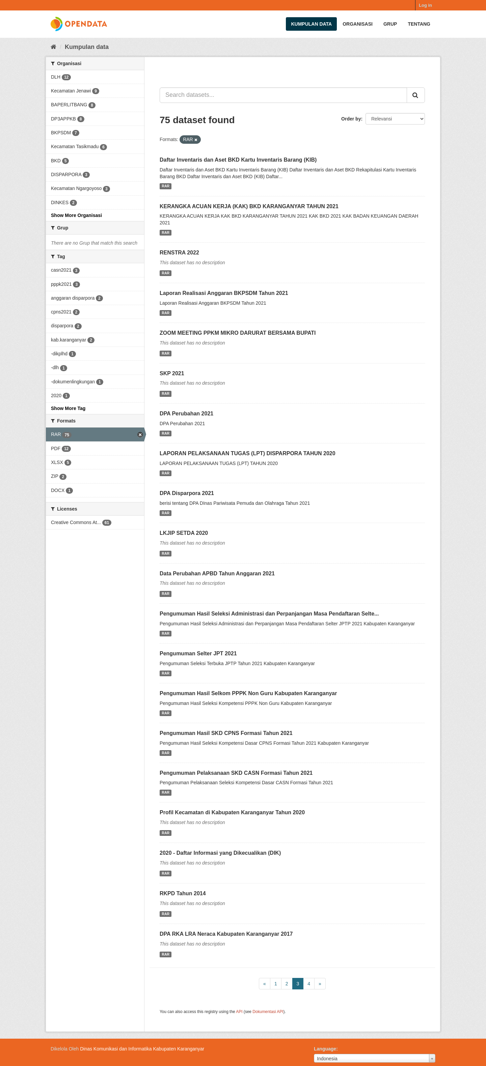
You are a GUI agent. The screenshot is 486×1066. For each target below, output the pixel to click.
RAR (165, 186)
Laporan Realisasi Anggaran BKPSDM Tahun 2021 (224, 293)
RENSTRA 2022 (179, 252)
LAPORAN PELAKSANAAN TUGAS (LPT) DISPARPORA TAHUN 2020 (247, 453)
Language (325, 1048)
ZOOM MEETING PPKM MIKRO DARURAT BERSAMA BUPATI (238, 333)
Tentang (419, 24)
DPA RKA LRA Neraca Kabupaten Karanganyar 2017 (226, 934)
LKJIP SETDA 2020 (184, 533)
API (239, 1011)
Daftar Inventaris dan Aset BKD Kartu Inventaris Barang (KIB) (238, 160)
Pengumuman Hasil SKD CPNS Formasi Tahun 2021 (226, 733)
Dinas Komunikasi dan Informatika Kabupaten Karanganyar (142, 1048)
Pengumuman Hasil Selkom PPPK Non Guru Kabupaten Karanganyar (248, 693)
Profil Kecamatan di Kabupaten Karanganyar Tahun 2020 (232, 812)
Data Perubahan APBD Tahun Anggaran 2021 (217, 573)
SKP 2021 (172, 373)
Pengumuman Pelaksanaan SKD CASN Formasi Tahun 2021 (236, 773)
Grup (390, 24)
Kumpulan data (311, 24)
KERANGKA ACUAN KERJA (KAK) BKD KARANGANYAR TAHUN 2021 (249, 206)
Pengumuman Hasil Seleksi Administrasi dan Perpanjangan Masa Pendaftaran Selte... (269, 614)
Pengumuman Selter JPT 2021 (198, 653)
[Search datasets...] (283, 95)
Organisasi (358, 24)
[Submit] (416, 95)
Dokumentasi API (267, 1011)
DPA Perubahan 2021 (186, 413)
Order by (351, 118)
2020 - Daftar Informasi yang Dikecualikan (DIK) (220, 853)
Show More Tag (68, 408)
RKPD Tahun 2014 (183, 893)
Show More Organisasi (76, 215)
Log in (425, 5)
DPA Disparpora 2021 (187, 493)
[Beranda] (53, 47)
